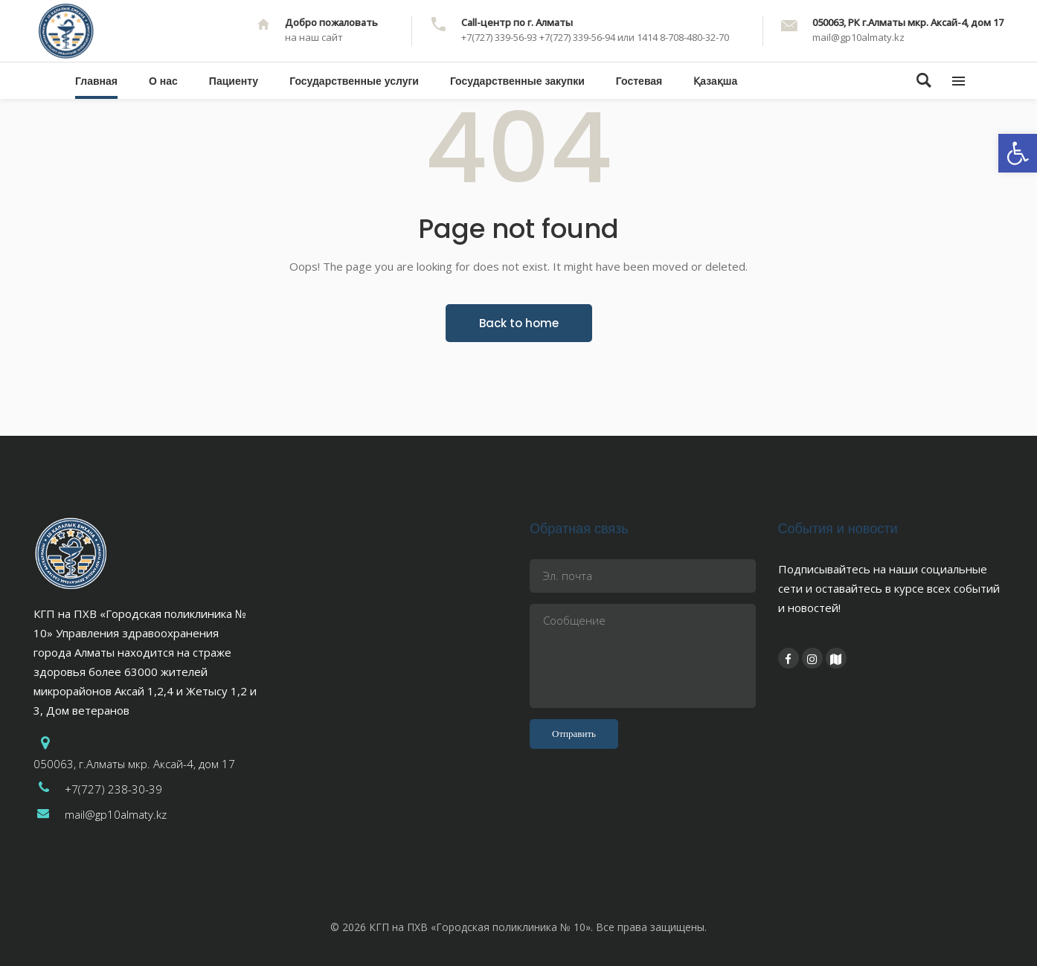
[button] (1017, 153)
